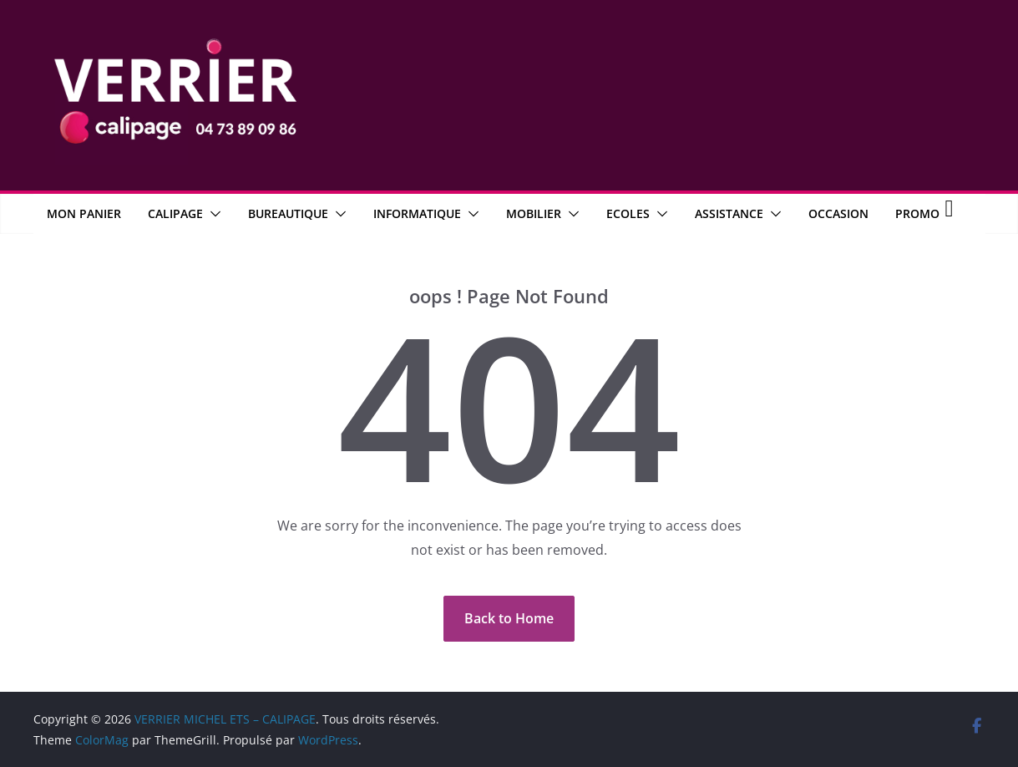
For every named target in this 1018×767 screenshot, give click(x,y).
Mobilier (533, 213)
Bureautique (288, 213)
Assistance (729, 213)
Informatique (417, 213)
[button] (212, 214)
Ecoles (628, 213)
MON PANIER (84, 213)
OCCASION (838, 213)
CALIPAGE (175, 213)
